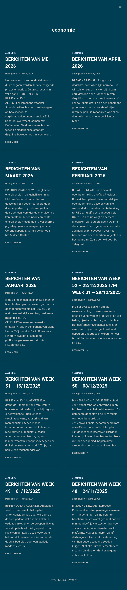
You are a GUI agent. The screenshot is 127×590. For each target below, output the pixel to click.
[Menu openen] (120, 6)
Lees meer (13, 142)
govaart (14, 73)
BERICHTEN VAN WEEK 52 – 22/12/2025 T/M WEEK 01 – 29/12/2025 (96, 285)
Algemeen (10, 53)
